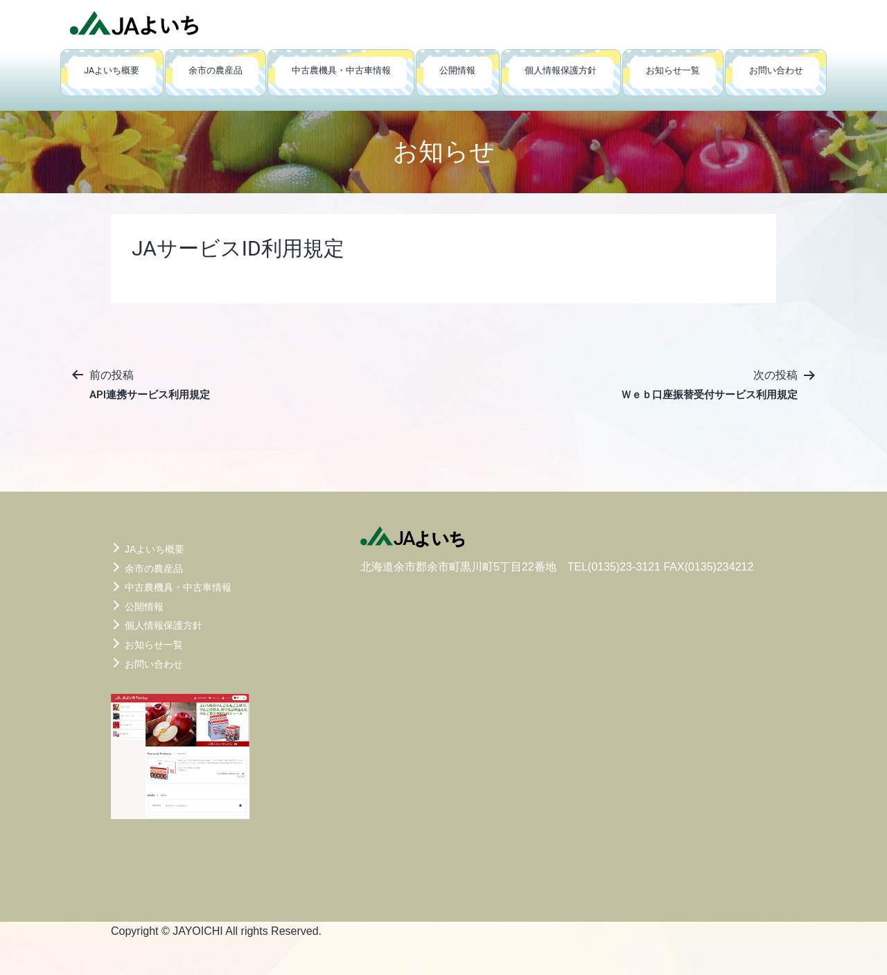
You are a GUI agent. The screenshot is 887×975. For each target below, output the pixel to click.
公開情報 (457, 70)
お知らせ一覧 (673, 70)
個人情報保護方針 (561, 70)
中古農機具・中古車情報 (341, 70)
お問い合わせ (776, 70)
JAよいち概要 (111, 70)
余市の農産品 (215, 70)
